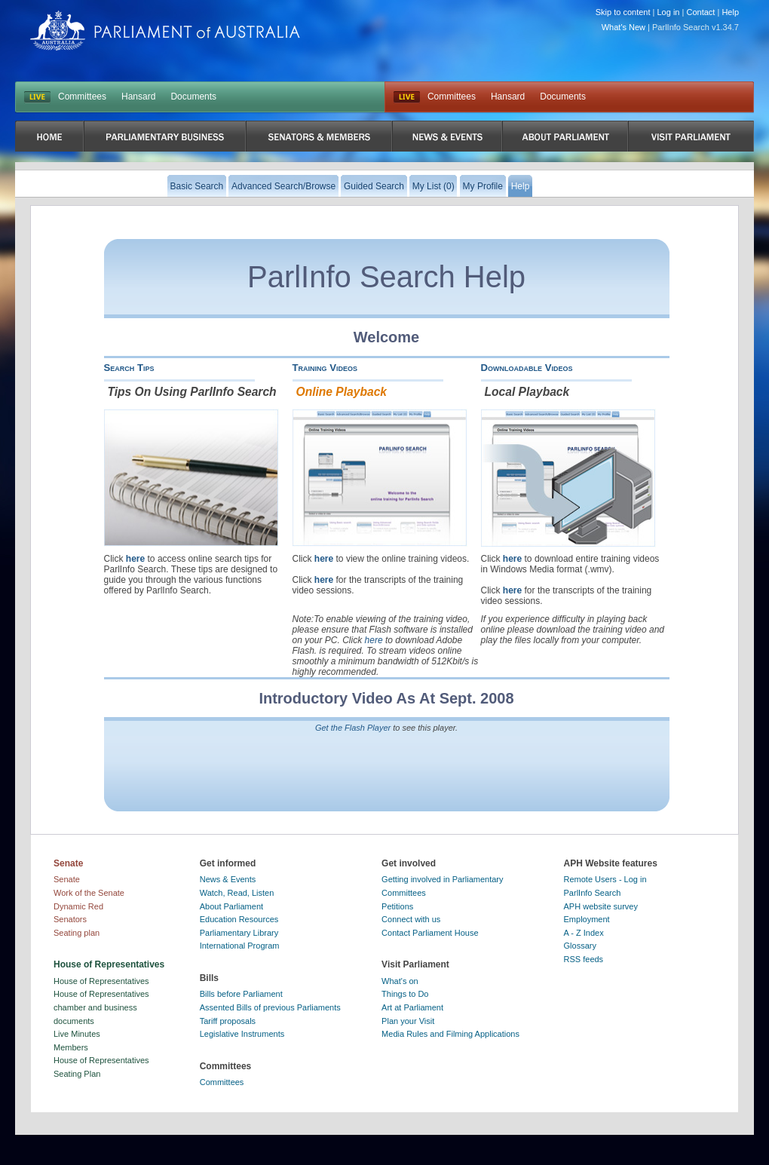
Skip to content (623, 12)
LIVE (37, 97)
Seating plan (77, 932)
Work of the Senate (89, 892)
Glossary (580, 945)
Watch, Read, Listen (237, 892)
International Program (240, 945)
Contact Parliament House (429, 932)
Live (407, 97)
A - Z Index (584, 932)
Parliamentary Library (239, 932)
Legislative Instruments (242, 1033)
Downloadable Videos (527, 367)
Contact (700, 12)
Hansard (138, 96)
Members (71, 1047)
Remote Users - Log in (605, 879)
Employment (587, 919)
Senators (70, 919)
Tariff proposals (228, 1021)
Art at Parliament (412, 1007)
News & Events (228, 879)
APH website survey (601, 906)
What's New (623, 27)
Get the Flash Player (353, 727)
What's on (399, 981)
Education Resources (239, 919)
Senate (67, 879)
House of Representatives (101, 981)
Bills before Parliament (241, 993)
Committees (82, 96)
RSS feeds (584, 959)
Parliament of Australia (165, 31)
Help (730, 12)
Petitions (397, 906)
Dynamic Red (78, 906)
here (135, 558)
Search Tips (129, 367)
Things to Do (404, 993)
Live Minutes (77, 1033)
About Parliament (231, 906)
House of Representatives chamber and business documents (101, 1007)
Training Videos (325, 367)
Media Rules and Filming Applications (450, 1033)
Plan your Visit (407, 1021)
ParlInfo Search (592, 892)
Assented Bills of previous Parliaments (270, 1007)
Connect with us (410, 919)
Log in (668, 12)
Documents (193, 96)
